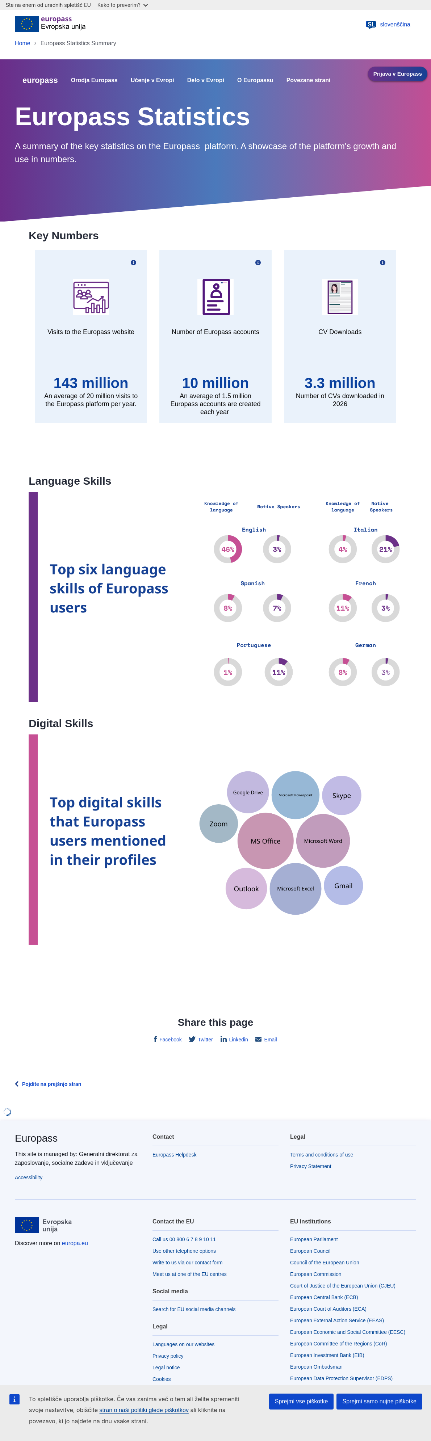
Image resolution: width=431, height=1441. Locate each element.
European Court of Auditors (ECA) (328, 1309)
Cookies (161, 1379)
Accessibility (28, 1177)
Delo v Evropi (205, 80)
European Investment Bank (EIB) (327, 1355)
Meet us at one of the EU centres (189, 1274)
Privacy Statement (310, 1166)
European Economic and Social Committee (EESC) (347, 1332)
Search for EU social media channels (194, 1309)
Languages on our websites (183, 1344)
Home (22, 43)
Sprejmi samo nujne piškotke (379, 1401)
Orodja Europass (94, 80)
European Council (310, 1251)
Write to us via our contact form (187, 1262)
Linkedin (238, 1039)
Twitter (205, 1039)
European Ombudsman (316, 1367)
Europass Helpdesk (174, 1155)
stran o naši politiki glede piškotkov (144, 1410)
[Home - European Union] (50, 24)
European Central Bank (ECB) (324, 1297)
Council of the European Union (324, 1262)
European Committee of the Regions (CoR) (338, 1344)
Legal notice (166, 1367)
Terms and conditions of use (321, 1155)
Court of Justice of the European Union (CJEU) (343, 1286)
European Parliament (314, 1239)
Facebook (169, 1039)
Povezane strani (308, 80)
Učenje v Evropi (152, 80)
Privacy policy (168, 1356)
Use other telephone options (184, 1251)
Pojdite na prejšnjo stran (51, 1084)
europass (40, 80)
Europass (36, 1138)
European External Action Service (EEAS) (337, 1320)
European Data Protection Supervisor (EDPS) (341, 1378)
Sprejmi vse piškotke (301, 1401)
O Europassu (255, 80)
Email (270, 1039)
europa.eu (75, 1243)
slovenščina (387, 24)
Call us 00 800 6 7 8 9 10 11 (184, 1239)
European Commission (316, 1274)
